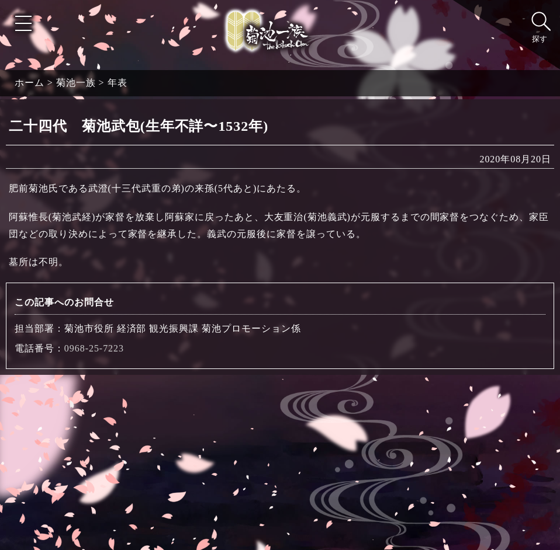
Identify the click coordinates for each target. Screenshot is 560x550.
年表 (117, 83)
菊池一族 (76, 83)
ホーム (29, 83)
